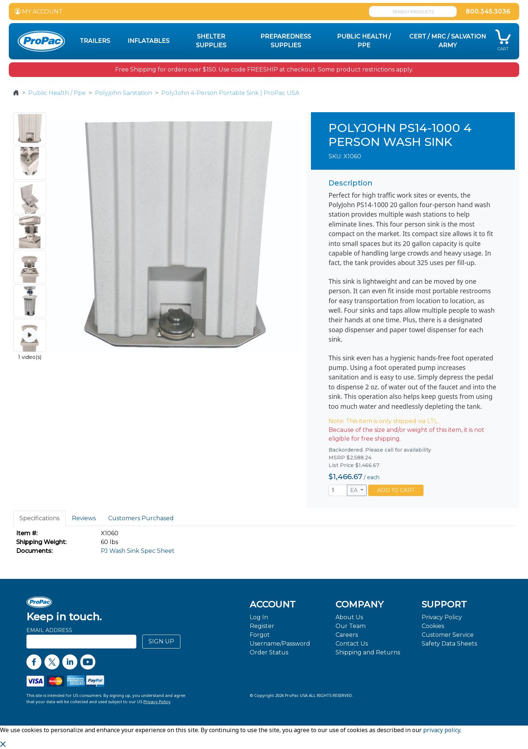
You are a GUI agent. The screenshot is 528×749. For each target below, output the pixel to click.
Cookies (433, 626)
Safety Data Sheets (449, 643)
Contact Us (352, 643)
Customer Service (448, 634)
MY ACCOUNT (39, 11)
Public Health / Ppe (57, 92)
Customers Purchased (141, 518)
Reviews (84, 518)
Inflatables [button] (148, 40)
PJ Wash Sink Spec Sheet (138, 550)
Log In (259, 617)
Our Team (351, 626)
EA (354, 490)
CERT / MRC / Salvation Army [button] (447, 41)
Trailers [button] (95, 40)
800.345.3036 (488, 11)
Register (262, 626)
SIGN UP (161, 641)
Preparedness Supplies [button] (285, 41)
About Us (349, 617)
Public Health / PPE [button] (364, 41)
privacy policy (441, 730)
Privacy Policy (442, 617)
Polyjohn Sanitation (123, 92)
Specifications (39, 518)
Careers (347, 634)
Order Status (269, 652)
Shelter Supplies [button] (211, 41)
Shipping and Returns (368, 652)
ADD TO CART (395, 490)
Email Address (49, 630)
